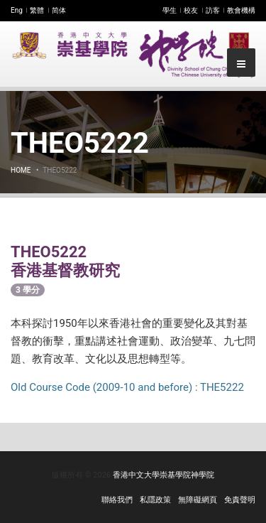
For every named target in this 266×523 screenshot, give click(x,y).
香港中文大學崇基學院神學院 (163, 475)
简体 (59, 10)
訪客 (213, 10)
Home (21, 170)
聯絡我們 (117, 500)
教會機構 (241, 10)
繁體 (37, 10)
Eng (17, 10)
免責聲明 (239, 500)
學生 (169, 10)
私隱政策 (155, 500)
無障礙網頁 (197, 500)
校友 (191, 10)
